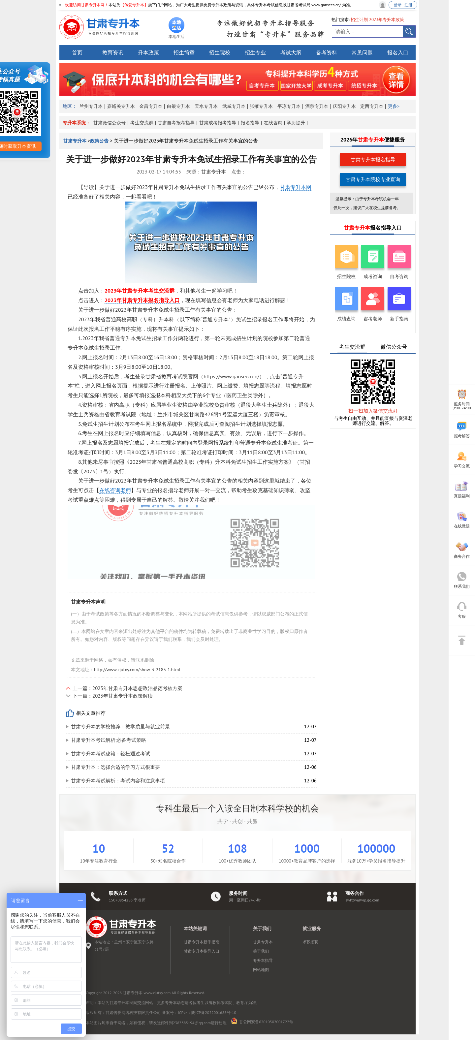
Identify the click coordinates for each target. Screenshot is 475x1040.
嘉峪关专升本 (121, 106)
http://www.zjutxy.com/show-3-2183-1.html (137, 670)
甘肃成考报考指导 (217, 123)
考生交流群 (141, 123)
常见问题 (362, 52)
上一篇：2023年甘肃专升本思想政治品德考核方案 (127, 688)
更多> (393, 106)
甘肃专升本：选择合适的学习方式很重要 (115, 767)
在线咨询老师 (115, 490)
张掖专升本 (261, 106)
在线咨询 (273, 123)
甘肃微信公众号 (109, 123)
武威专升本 (233, 106)
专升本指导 (263, 960)
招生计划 (359, 19)
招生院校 (219, 52)
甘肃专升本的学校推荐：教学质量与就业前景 (120, 726)
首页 (77, 52)
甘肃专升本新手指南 (201, 941)
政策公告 (99, 141)
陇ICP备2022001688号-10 (213, 1012)
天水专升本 (206, 106)
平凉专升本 (289, 106)
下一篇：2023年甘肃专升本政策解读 (113, 696)
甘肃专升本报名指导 (373, 159)
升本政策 (148, 52)
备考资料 (326, 52)
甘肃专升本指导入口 (201, 951)
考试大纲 (290, 52)
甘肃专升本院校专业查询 (373, 179)
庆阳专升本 (344, 106)
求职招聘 (310, 941)
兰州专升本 (91, 106)
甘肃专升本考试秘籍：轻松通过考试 (110, 753)
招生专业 (255, 52)
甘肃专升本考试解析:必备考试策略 (108, 740)
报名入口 (397, 52)
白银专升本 (178, 106)
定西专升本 (371, 106)
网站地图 (261, 969)
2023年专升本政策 (386, 19)
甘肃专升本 (75, 141)
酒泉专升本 (316, 106)
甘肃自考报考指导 (176, 123)
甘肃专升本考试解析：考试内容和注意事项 (118, 780)
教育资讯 (112, 52)
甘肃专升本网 (295, 187)
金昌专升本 (150, 106)
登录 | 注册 (403, 4)
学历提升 (296, 123)
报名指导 (250, 123)
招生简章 (184, 52)
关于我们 (261, 951)
